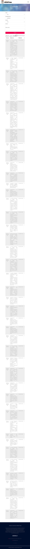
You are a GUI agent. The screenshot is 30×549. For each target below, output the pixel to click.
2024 (18, 35)
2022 (22, 35)
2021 (23, 35)
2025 (16, 35)
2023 (20, 35)
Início (12, 8)
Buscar (15, 32)
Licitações (17, 8)
